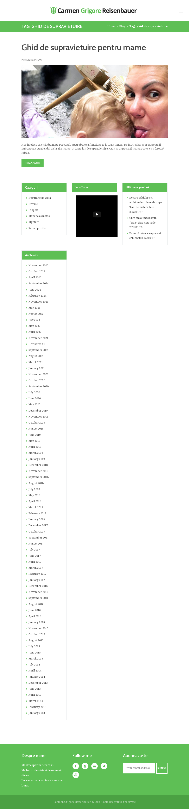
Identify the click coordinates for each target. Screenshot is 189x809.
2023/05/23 (35, 59)
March (36, 362)
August (36, 314)
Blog (122, 26)
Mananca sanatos (39, 216)
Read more (33, 162)
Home (111, 26)
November (39, 265)
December (38, 410)
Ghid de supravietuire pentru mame (85, 47)
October (37, 271)
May (34, 307)
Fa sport (34, 210)
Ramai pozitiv (37, 228)
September (39, 283)
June (35, 289)
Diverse (33, 204)
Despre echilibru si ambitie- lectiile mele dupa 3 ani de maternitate (146, 202)
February (38, 295)
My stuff (34, 222)
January (37, 368)
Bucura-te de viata (40, 198)
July (34, 320)
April (35, 277)
